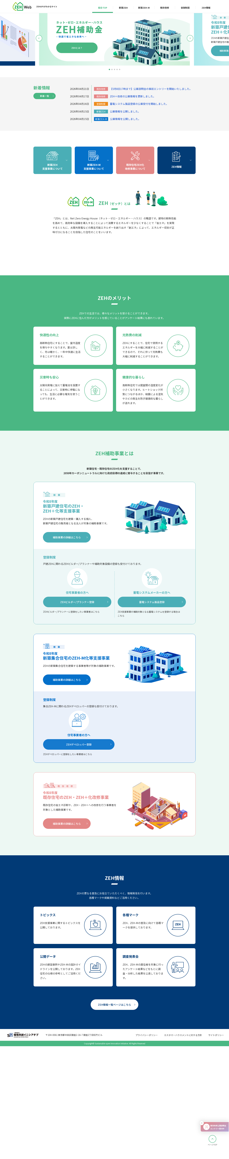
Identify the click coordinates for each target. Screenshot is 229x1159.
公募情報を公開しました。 (125, 111)
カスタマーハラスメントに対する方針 (183, 1151)
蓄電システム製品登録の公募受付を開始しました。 (139, 104)
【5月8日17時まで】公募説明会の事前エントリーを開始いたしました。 (151, 89)
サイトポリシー (216, 1151)
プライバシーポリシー (146, 1151)
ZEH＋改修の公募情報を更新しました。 (133, 96)
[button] (109, 69)
